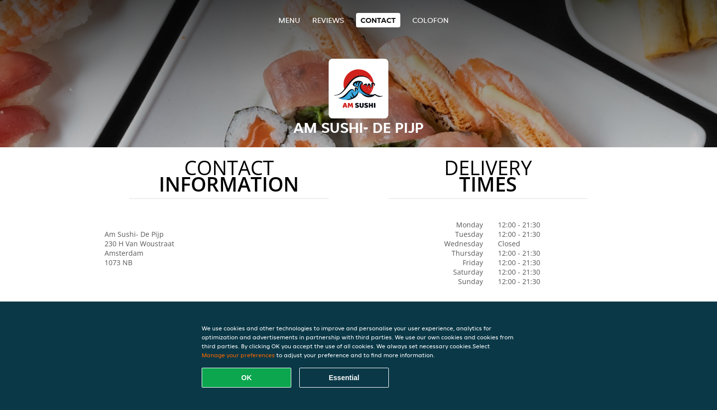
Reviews (328, 20)
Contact (378, 20)
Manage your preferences (238, 355)
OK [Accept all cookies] (246, 378)
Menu (289, 20)
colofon (430, 20)
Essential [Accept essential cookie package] (344, 378)
